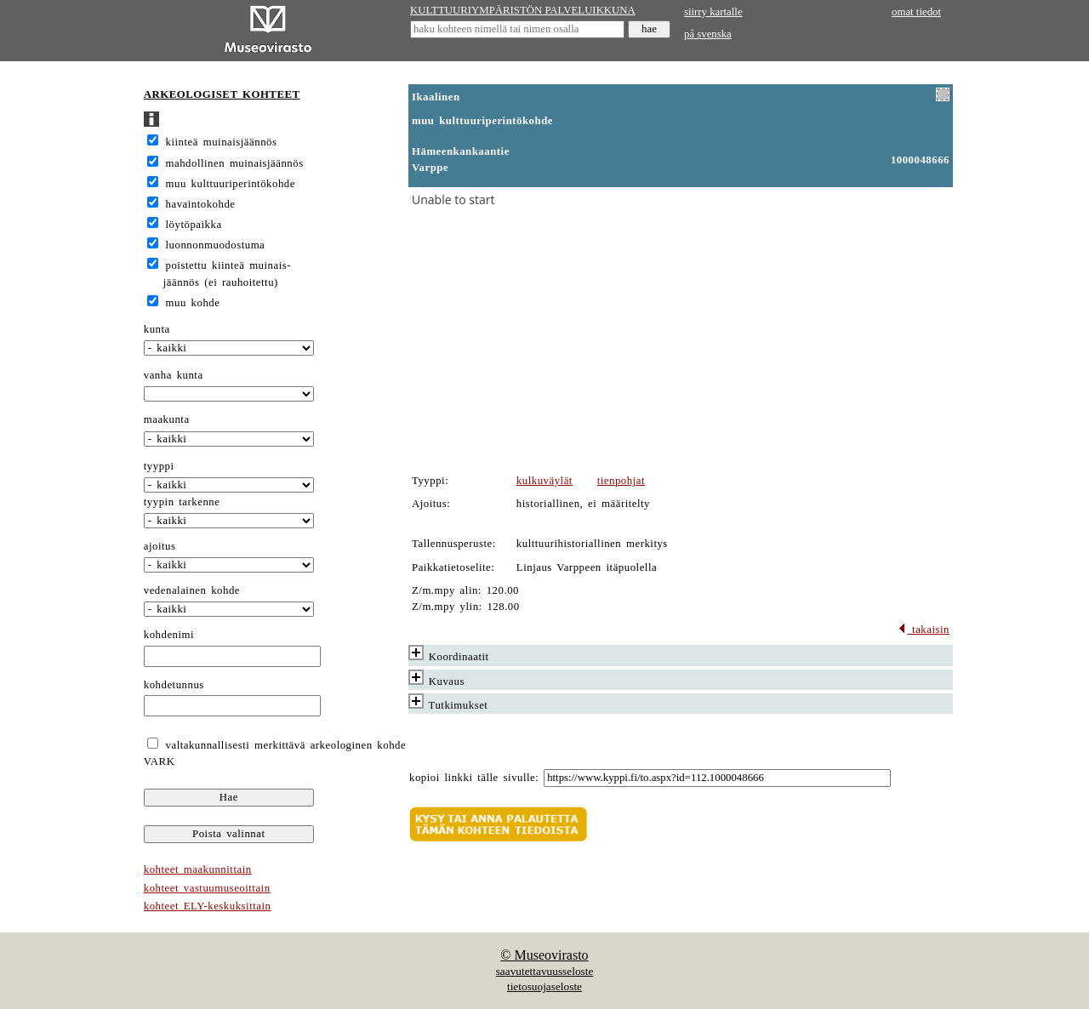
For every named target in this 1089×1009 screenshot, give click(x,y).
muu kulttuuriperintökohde (230, 184)
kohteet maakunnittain (198, 869)
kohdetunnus (174, 685)
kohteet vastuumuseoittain (207, 888)
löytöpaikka (194, 225)
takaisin (923, 630)
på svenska (708, 34)
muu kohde (193, 303)
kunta (157, 329)
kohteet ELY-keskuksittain (207, 906)
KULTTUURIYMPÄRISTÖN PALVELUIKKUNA (523, 10)
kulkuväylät (544, 481)
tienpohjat (621, 481)
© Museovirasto (544, 955)
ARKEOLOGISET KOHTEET (222, 94)
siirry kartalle (713, 12)
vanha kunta (173, 375)
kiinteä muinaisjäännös (221, 142)
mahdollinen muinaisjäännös (235, 163)
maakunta (167, 419)
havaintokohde (201, 204)
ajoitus (160, 546)
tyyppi (159, 466)
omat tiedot (916, 12)
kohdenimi (169, 635)
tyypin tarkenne (182, 502)
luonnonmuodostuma (215, 245)
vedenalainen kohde (192, 590)
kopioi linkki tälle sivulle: (474, 778)
